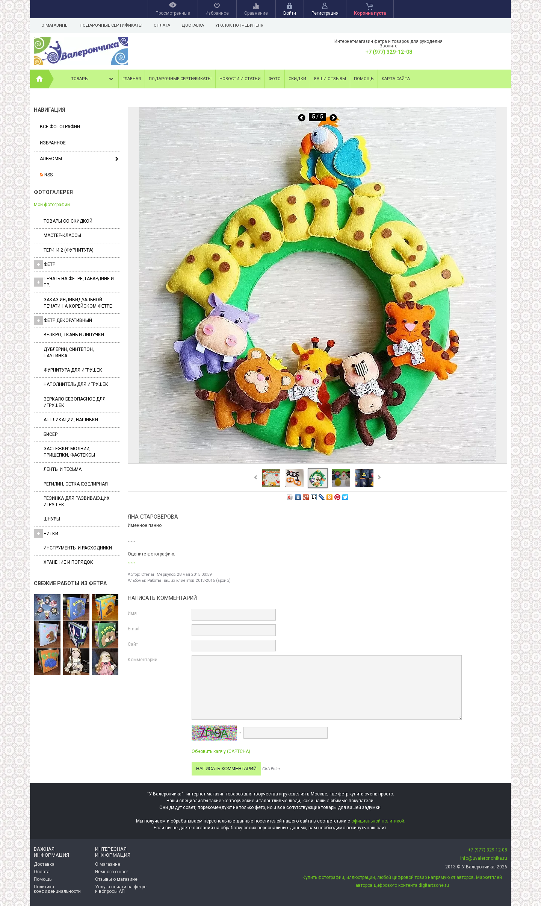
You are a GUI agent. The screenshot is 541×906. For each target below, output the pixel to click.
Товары (93, 79)
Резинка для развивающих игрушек (77, 501)
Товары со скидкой (68, 221)
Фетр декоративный (63, 320)
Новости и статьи (240, 78)
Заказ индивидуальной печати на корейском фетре (78, 303)
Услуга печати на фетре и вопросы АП (121, 889)
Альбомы (51, 158)
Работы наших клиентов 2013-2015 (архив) (189, 580)
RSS (46, 175)
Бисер (50, 434)
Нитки (46, 533)
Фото (275, 78)
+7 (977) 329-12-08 (389, 52)
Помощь (364, 78)
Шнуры (52, 519)
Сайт (133, 644)
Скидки (297, 78)
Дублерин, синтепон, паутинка (69, 352)
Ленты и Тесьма (63, 469)
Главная (131, 78)
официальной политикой (377, 821)
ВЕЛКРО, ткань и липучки (74, 334)
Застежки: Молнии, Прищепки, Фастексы (69, 452)
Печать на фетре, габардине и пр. (74, 282)
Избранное (53, 143)
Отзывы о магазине (116, 879)
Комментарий (142, 659)
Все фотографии (60, 126)
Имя (132, 613)
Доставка (195, 25)
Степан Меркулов (158, 574)
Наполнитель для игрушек (76, 384)
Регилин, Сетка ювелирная (76, 484)
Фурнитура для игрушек (73, 370)
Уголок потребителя (243, 25)
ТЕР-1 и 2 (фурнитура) (69, 250)
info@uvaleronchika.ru (483, 858)
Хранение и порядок (68, 562)
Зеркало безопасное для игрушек (75, 402)
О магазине (54, 25)
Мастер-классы (62, 235)
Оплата (163, 25)
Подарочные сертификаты (111, 25)
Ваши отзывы (330, 78)
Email (133, 628)
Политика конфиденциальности (57, 889)
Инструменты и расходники (78, 548)
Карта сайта (396, 78)
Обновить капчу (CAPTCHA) (221, 751)
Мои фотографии (52, 204)
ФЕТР (44, 264)
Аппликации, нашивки (71, 419)
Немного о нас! (111, 871)
